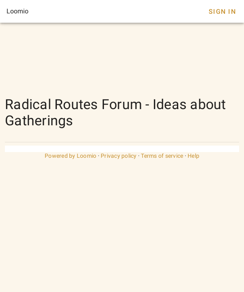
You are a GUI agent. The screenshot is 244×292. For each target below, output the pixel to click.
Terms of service (162, 155)
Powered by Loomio (70, 155)
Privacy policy (119, 155)
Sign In (222, 11)
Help (193, 155)
